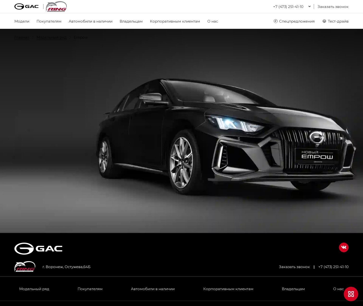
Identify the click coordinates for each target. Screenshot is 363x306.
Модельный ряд (34, 288)
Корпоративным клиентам (175, 21)
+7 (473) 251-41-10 (333, 266)
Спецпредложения (294, 21)
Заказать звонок (333, 6)
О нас (212, 21)
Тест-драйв (335, 21)
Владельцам (131, 21)
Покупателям (49, 21)
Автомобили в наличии (90, 21)
